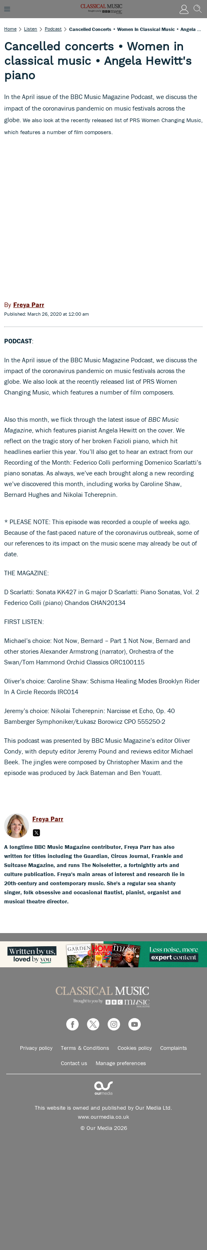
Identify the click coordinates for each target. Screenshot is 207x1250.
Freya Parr (47, 819)
